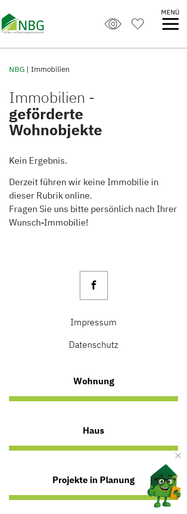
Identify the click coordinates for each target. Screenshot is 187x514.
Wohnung (93, 381)
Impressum (93, 322)
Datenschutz (93, 344)
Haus (93, 430)
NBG (16, 69)
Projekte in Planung (93, 480)
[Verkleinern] (178, 456)
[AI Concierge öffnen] (156, 483)
